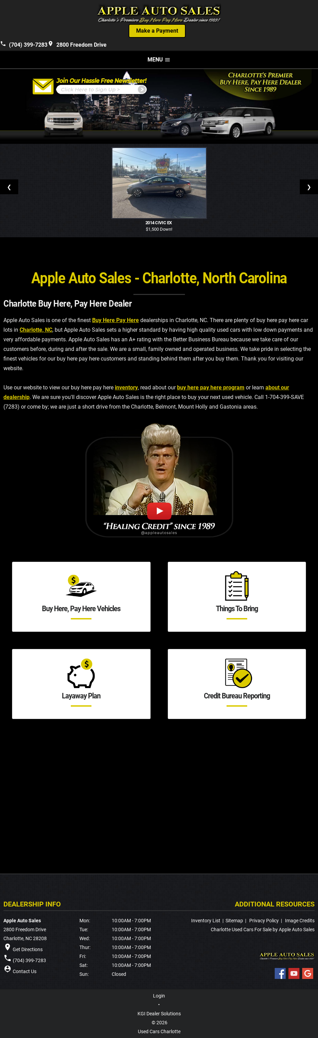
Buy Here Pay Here (115, 320)
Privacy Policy (264, 920)
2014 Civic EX (159, 222)
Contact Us (24, 971)
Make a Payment (157, 30)
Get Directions (28, 949)
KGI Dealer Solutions (159, 1013)
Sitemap (234, 920)
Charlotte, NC (36, 330)
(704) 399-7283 (23, 44)
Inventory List (205, 920)
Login (159, 996)
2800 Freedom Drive (77, 44)
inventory (126, 387)
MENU (159, 59)
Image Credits (300, 920)
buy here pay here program (210, 387)
